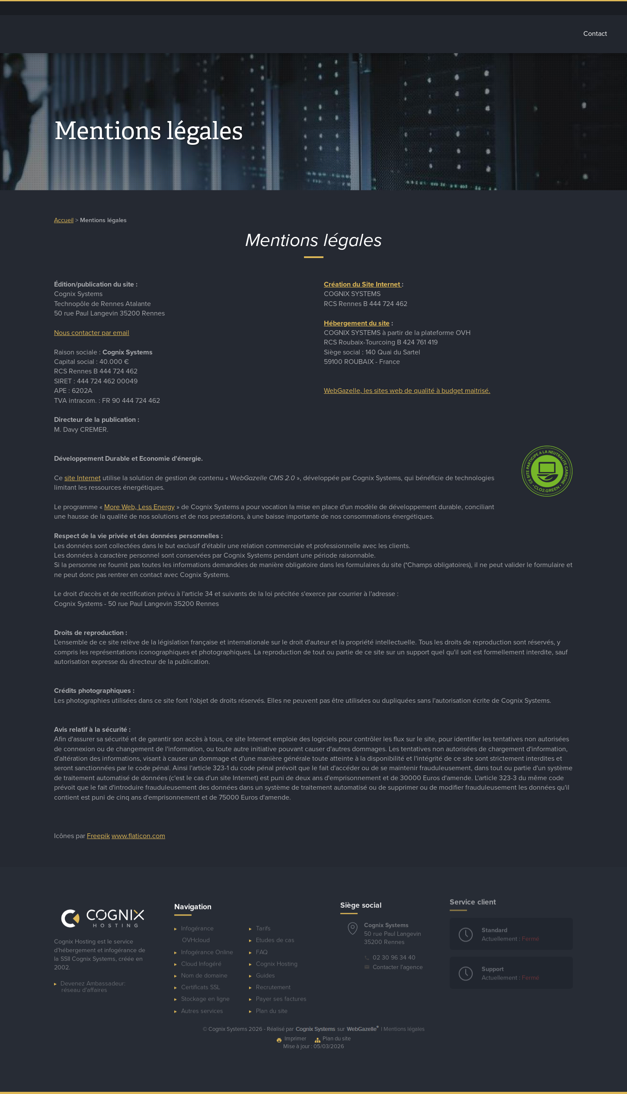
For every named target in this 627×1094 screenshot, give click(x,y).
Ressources (501, 8)
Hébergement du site (357, 323)
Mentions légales (404, 1029)
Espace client (446, 8)
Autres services (458, 33)
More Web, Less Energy (139, 503)
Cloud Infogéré (326, 33)
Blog (474, 8)
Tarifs (556, 33)
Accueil (216, 33)
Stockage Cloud (392, 33)
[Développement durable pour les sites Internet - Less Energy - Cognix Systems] (547, 492)
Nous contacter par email (91, 333)
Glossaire (515, 33)
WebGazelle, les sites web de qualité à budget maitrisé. (407, 390)
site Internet (82, 474)
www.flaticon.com (138, 832)
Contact (595, 33)
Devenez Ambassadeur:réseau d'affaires (93, 979)
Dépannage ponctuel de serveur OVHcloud (390, 8)
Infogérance (266, 33)
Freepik (98, 832)
